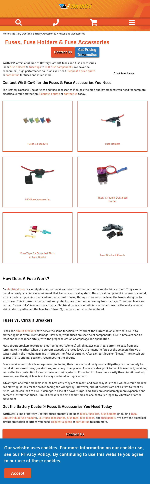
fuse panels (108, 418)
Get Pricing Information (87, 52)
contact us (12, 75)
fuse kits (93, 414)
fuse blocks (87, 418)
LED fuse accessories (51, 418)
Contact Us (63, 52)
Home (6, 34)
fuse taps (35, 67)
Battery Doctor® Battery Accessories (34, 34)
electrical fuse (16, 289)
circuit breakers (26, 331)
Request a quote (49, 94)
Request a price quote (81, 71)
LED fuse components (59, 67)
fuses (83, 414)
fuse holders (17, 67)
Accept (17, 473)
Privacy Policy (35, 454)
